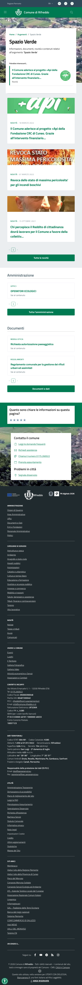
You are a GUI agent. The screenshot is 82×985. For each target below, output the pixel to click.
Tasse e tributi (13, 628)
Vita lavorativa (13, 609)
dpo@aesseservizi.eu (22, 771)
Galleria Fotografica (15, 665)
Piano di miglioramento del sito (20, 795)
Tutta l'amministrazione (41, 312)
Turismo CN (12, 933)
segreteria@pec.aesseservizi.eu (24, 774)
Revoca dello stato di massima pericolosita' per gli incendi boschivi (39, 182)
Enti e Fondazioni (14, 527)
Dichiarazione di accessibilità (19, 791)
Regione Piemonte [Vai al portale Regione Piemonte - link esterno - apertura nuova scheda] (14, 3)
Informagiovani (13, 903)
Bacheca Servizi (14, 816)
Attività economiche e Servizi (20, 673)
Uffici (14, 286)
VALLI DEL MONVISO (16, 928)
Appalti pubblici (13, 563)
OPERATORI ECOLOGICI (23, 291)
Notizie (10, 624)
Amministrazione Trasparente (20, 787)
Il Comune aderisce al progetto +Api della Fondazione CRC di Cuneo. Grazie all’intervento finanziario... (34, 74)
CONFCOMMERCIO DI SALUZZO (21, 920)
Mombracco (12, 865)
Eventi (10, 652)
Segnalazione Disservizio (17, 808)
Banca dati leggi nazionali (18, 912)
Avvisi (9, 633)
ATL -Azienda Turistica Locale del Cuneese (25, 891)
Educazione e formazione (18, 580)
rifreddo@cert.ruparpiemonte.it (26, 701)
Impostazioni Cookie (16, 833)
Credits (10, 838)
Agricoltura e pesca (15, 550)
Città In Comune (63, 967)
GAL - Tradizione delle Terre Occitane (23, 907)
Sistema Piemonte (15, 916)
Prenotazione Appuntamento (20, 804)
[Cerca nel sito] (71, 12)
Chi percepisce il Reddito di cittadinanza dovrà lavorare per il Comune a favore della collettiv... (39, 232)
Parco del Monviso (15, 878)
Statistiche (12, 846)
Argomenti (22, 34)
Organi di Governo (15, 510)
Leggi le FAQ (12, 800)
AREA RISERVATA (39, 980)
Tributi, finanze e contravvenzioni (21, 601)
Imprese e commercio (16, 588)
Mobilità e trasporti (15, 592)
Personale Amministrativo (18, 531)
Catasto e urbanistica (16, 571)
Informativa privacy (15, 825)
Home (11, 34)
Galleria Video (13, 669)
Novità (14, 122)
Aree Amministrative (16, 514)
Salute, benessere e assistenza (20, 596)
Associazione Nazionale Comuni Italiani (24, 895)
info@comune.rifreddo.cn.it (24, 704)
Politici (10, 535)
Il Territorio (11, 660)
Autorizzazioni (13, 567)
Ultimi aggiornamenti (16, 842)
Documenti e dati (41, 389)
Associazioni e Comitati (17, 677)
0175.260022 (17, 691)
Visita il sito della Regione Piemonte (22, 870)
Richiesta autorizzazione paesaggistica (32, 344)
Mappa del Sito (13, 850)
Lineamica (11, 899)
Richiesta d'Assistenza (17, 812)
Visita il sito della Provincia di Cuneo (22, 874)
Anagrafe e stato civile (17, 559)
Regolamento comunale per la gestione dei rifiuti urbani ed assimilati (38, 366)
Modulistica (17, 339)
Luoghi (10, 656)
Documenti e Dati (14, 522)
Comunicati (12, 637)
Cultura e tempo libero (17, 575)
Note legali (12, 829)
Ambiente (11, 554)
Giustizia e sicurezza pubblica (19, 584)
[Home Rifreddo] (31, 12)
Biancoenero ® (23, 977)
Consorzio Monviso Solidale (19, 882)
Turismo (10, 605)
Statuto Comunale (15, 821)
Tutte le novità (41, 258)
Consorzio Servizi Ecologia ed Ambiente (24, 886)
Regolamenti (17, 359)
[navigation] (5, 12)
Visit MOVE (12, 924)
